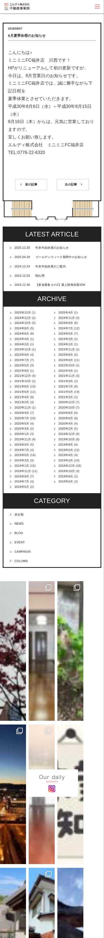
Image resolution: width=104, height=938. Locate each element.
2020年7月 (21, 418)
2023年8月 (65, 354)
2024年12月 (22, 317)
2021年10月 (22, 381)
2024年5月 (65, 333)
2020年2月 (65, 428)
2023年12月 (22, 349)
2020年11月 (22, 407)
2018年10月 (66, 471)
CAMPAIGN (22, 551)
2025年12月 (22, 312)
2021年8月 (21, 386)
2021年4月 (21, 397)
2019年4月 (65, 455)
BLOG (18, 533)
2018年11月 (22, 471)
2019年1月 (21, 465)
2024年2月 (21, 344)
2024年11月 (66, 317)
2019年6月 (65, 450)
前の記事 (31, 184)
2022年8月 (21, 370)
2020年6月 (65, 418)
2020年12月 (66, 402)
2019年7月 (21, 450)
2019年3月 (21, 460)
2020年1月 (21, 434)
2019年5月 (21, 455)
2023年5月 (21, 365)
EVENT (19, 542)
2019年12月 (66, 434)
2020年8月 (65, 412)
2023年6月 (65, 360)
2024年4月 (21, 339)
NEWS (19, 523)
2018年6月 (65, 481)
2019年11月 (22, 439)
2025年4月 (65, 312)
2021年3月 (65, 397)
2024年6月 (21, 333)
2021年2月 (21, 402)
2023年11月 (66, 349)
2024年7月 (65, 328)
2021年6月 (21, 391)
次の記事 (71, 184)
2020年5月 (21, 423)
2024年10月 (22, 322)
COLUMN (21, 561)
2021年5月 (65, 391)
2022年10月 (66, 365)
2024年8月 (21, 328)
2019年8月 (65, 444)
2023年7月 (21, 360)
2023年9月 (21, 354)
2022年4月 (65, 370)
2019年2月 (65, 460)
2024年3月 (65, 339)
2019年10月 (66, 439)
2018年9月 (21, 476)
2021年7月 (65, 386)
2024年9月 (65, 322)
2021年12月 (22, 375)
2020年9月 (21, 412)
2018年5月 (21, 486)
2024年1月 (65, 344)
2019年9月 (21, 444)
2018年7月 (21, 481)
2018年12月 (66, 465)
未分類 (19, 514)
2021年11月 (66, 375)
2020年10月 (66, 407)
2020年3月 (21, 428)
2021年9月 (65, 381)
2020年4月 (65, 423)
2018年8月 (65, 476)
